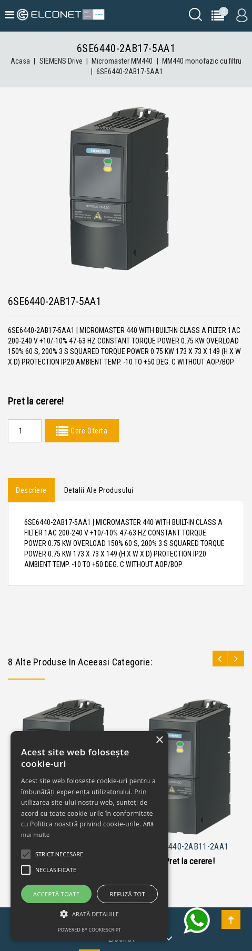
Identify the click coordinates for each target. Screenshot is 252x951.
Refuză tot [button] (127, 894)
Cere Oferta (87, 431)
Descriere (31, 490)
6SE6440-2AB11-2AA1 (189, 847)
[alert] (89, 835)
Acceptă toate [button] (56, 894)
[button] (89, 913)
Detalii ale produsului (99, 490)
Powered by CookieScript (89, 929)
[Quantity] (25, 430)
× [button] (159, 740)
